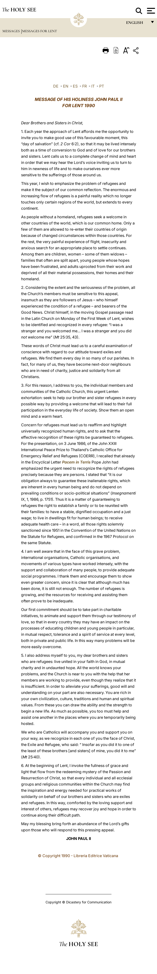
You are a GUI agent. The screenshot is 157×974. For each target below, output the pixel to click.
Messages (11, 31)
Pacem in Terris (76, 462)
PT (101, 86)
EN (65, 86)
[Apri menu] (150, 11)
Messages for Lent (39, 31)
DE (55, 86)
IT (93, 86)
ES (75, 86)
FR (84, 86)
